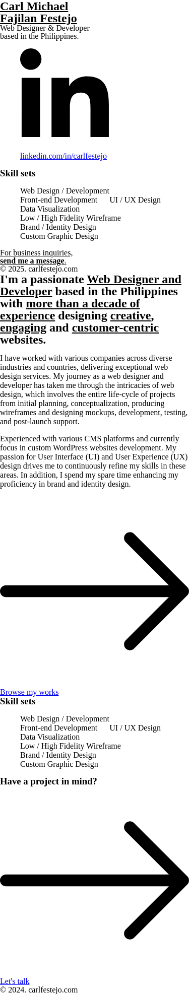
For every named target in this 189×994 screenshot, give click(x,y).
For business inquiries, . (36, 256)
